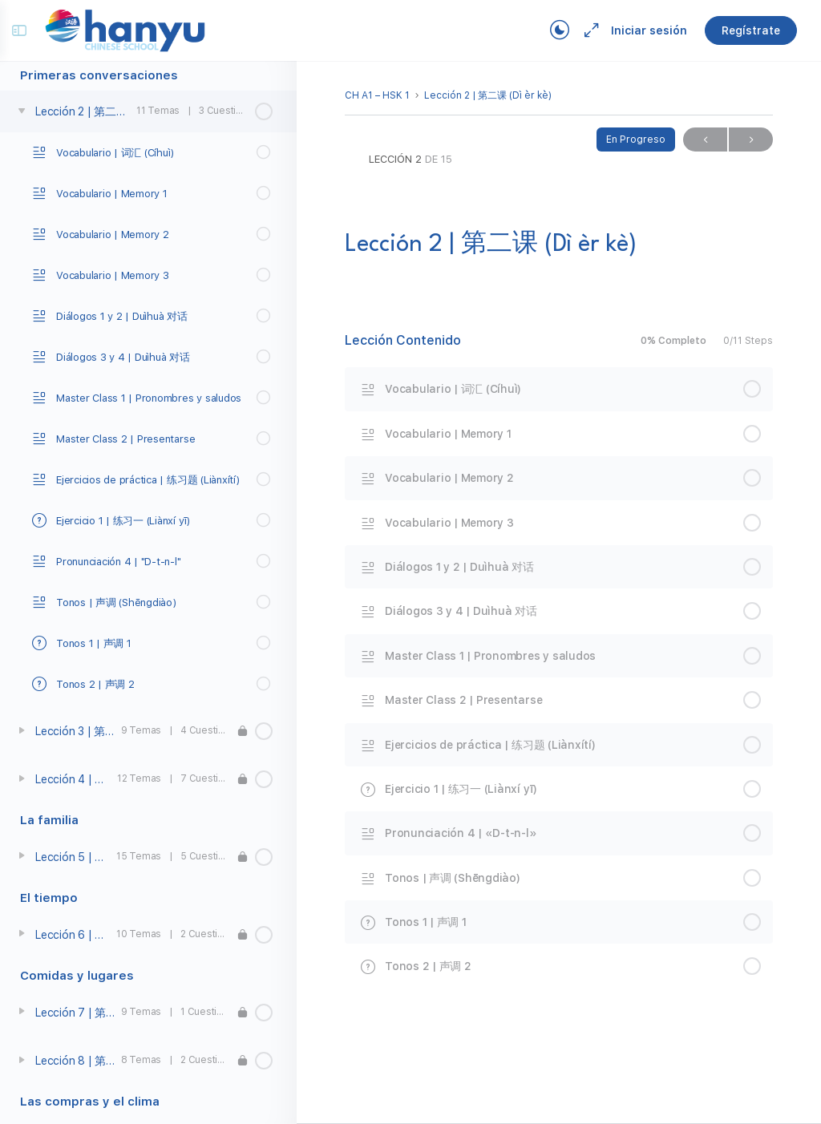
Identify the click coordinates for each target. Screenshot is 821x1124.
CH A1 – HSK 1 (377, 95)
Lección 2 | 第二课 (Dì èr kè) (488, 95)
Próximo (751, 140)
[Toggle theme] (552, 30)
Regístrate (743, 30)
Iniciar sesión (641, 30)
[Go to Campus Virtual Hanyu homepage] (133, 29)
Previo (705, 140)
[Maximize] (580, 30)
